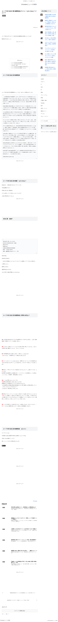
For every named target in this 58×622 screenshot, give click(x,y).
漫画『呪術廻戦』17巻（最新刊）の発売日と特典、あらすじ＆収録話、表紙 (50, 34)
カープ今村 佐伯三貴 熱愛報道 (16, 62)
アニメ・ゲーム (44, 95)
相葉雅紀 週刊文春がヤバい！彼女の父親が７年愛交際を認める (50, 69)
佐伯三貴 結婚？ (14, 65)
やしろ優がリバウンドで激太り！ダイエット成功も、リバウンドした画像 (50, 55)
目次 (18, 60)
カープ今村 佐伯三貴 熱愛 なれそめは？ (19, 64)
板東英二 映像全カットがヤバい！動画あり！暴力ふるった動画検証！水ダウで (50, 22)
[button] (56, 121)
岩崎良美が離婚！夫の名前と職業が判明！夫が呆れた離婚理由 (50, 16)
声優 (42, 97)
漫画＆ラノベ (43, 111)
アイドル (42, 113)
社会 (42, 87)
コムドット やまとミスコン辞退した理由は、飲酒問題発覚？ (50, 44)
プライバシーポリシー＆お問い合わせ (48, 131)
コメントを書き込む (19, 611)
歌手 (42, 105)
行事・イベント (44, 108)
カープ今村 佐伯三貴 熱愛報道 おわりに (19, 68)
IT (41, 84)
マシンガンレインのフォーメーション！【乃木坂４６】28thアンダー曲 (50, 50)
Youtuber (42, 103)
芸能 (42, 92)
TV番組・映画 (44, 100)
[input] (49, 121)
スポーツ (42, 81)
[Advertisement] (20, 31)
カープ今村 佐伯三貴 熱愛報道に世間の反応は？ (20, 66)
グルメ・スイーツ (44, 116)
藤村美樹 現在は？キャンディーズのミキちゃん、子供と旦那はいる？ (50, 28)
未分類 (42, 79)
